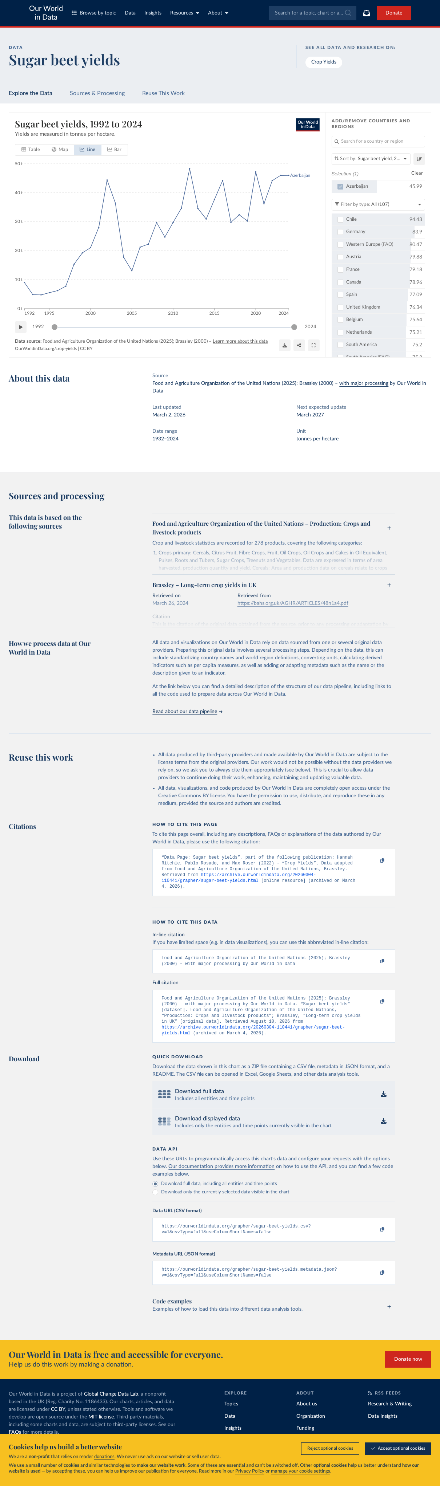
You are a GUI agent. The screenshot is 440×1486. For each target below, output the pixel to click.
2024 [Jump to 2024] (310, 326)
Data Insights (382, 1430)
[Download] (285, 345)
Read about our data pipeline (187, 711)
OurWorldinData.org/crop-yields (46, 348)
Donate (393, 13)
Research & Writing (390, 1417)
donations (104, 1456)
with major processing (363, 383)
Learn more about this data (240, 341)
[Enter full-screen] (314, 345)
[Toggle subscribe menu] (366, 13)
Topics (231, 1417)
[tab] (31, 150)
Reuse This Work (163, 93)
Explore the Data (30, 93)
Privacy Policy (249, 1471)
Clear (417, 173)
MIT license (101, 1430)
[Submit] (347, 13)
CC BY (86, 348)
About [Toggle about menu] (218, 13)
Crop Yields (323, 62)
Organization (310, 1430)
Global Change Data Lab (111, 1407)
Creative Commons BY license (191, 795)
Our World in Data (46, 13)
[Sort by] (371, 159)
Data (130, 13)
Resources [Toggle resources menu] (184, 13)
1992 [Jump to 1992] (38, 326)
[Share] (299, 345)
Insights (152, 13)
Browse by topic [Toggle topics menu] (94, 13)
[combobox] (312, 13)
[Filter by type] (378, 204)
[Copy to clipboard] (374, 861)
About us (306, 1417)
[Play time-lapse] (21, 327)
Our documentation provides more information (221, 1177)
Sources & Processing (97, 93)
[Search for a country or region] (378, 141)
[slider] (54, 327)
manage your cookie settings (300, 1471)
